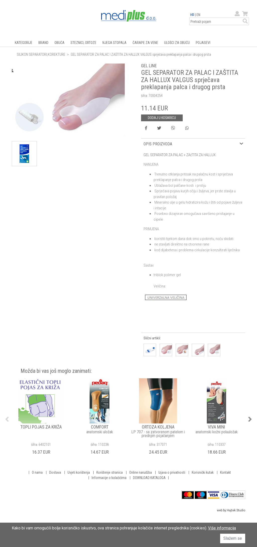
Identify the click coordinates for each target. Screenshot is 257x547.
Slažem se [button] (232, 538)
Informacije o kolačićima (109, 478)
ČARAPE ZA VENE (145, 43)
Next (250, 419)
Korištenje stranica (109, 472)
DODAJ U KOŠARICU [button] (162, 118)
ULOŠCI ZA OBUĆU (177, 43)
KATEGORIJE (23, 43)
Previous (7, 419)
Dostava (55, 472)
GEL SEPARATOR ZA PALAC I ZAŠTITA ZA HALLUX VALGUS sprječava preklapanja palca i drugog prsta (141, 54)
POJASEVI (203, 43)
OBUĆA (59, 43)
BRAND (43, 43)
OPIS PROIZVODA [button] (158, 144)
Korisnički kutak (203, 472)
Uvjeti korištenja (79, 472)
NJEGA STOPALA (114, 43)
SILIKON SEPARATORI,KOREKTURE (41, 54)
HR (192, 15)
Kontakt (225, 472)
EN (198, 15)
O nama (37, 472)
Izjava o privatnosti (171, 472)
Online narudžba (140, 472)
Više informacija (222, 528)
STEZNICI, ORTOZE (83, 43)
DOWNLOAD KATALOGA (149, 478)
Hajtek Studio (236, 510)
